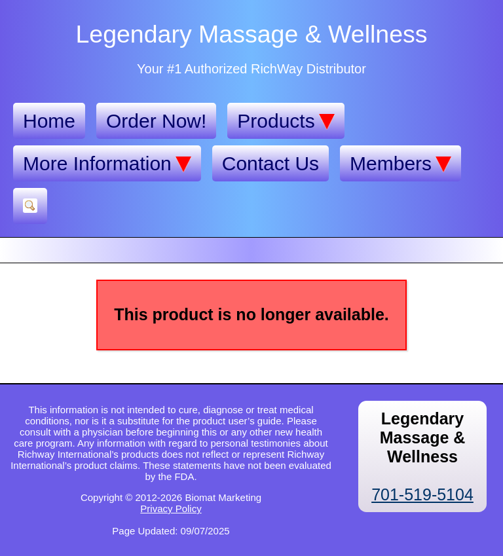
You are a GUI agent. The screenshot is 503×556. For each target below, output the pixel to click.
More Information (107, 164)
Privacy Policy (170, 508)
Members (400, 164)
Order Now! (156, 121)
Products (285, 121)
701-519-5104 (422, 494)
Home (49, 121)
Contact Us (270, 163)
